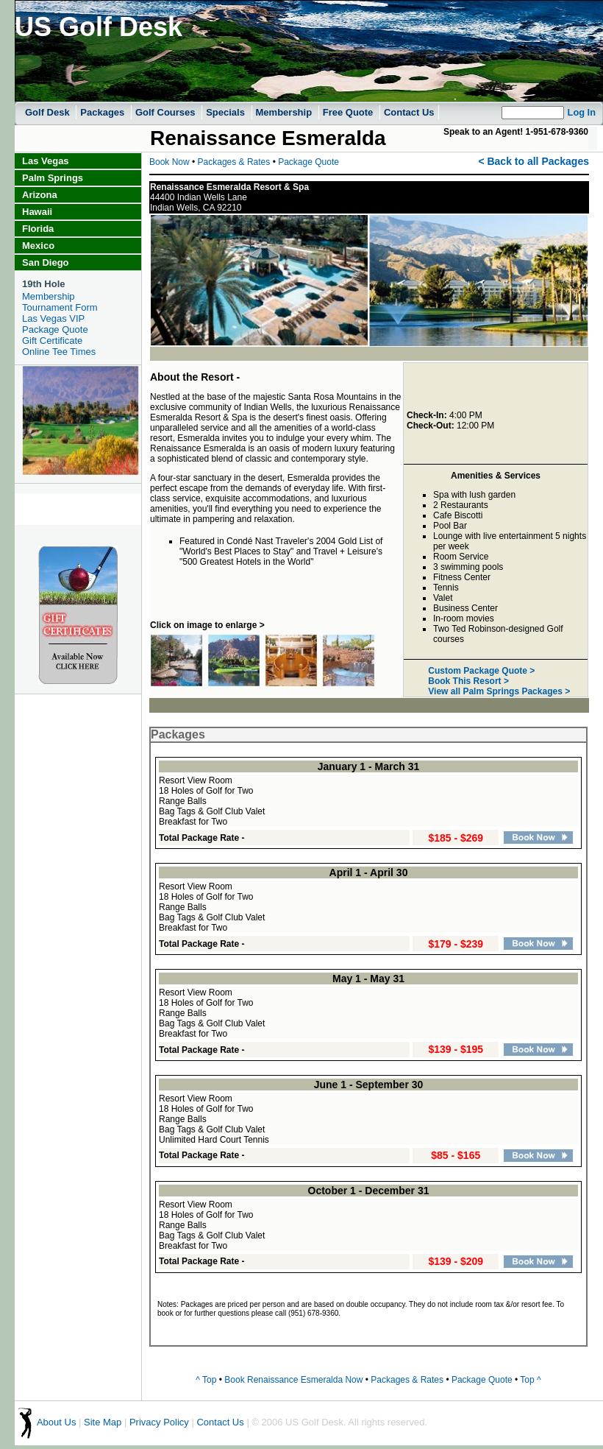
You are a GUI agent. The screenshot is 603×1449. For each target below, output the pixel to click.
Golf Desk (48, 112)
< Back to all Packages (533, 161)
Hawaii (37, 211)
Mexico (38, 245)
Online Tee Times (59, 351)
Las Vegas (45, 160)
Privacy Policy (159, 1422)
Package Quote (55, 329)
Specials (226, 112)
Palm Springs (52, 177)
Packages (103, 112)
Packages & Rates (235, 162)
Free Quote (349, 112)
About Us (56, 1422)
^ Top (206, 1380)
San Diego (45, 262)
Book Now (169, 162)
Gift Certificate (52, 340)
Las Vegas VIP (53, 318)
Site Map (102, 1422)
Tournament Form (60, 307)
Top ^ (530, 1380)
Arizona (39, 194)
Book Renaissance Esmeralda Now (293, 1380)
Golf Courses (166, 112)
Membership (285, 112)
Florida (38, 228)
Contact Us (409, 112)
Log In (582, 112)
